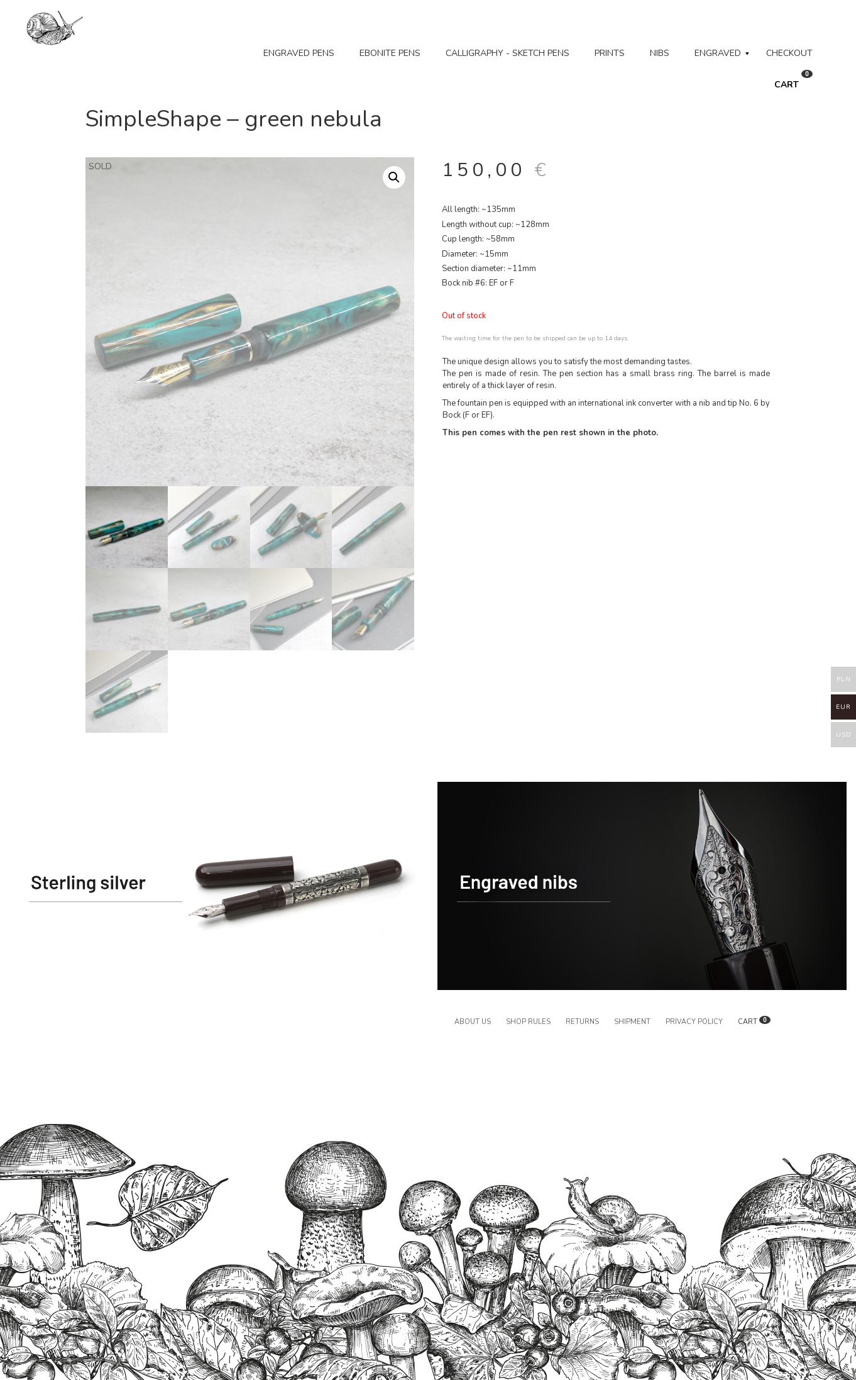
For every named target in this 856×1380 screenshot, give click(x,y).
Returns (582, 1022)
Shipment (632, 1022)
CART (793, 80)
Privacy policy (694, 1022)
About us (472, 1022)
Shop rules (528, 1022)
